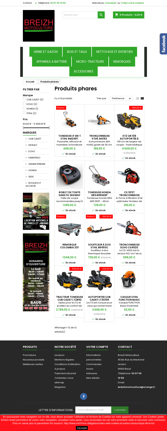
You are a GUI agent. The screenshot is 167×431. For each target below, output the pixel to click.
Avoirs (89, 368)
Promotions (29, 355)
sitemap (59, 382)
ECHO (32, 104)
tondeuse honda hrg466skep (99, 194)
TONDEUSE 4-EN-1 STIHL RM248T (69, 137)
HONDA (32, 108)
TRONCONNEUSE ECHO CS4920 (129, 246)
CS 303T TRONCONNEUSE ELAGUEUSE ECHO (129, 195)
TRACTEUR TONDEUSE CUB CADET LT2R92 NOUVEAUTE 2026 (69, 299)
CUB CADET (35, 99)
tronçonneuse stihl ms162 (99, 137)
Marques (29, 133)
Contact (27, 2)
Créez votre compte (132, 2)
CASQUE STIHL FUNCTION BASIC (129, 298)
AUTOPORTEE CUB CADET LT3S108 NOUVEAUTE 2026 (99, 299)
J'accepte (82, 428)
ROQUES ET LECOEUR (33, 184)
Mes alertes (93, 378)
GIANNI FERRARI (36, 164)
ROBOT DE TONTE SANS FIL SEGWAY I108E (69, 195)
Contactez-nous (64, 378)
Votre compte (97, 347)
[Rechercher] (83, 14)
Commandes (94, 364)
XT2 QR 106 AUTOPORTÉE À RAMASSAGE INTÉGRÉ (129, 138)
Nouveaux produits (33, 359)
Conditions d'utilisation (67, 364)
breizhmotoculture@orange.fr (136, 387)
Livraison (59, 355)
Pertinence (122, 99)
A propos (60, 368)
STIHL (31, 113)
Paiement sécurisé (65, 373)
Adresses (91, 373)
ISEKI (31, 176)
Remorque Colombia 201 (69, 246)
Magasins (60, 387)
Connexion (110, 2)
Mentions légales (64, 359)
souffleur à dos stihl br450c (99, 246)
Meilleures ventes (33, 364)
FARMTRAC (34, 157)
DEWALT (32, 145)
